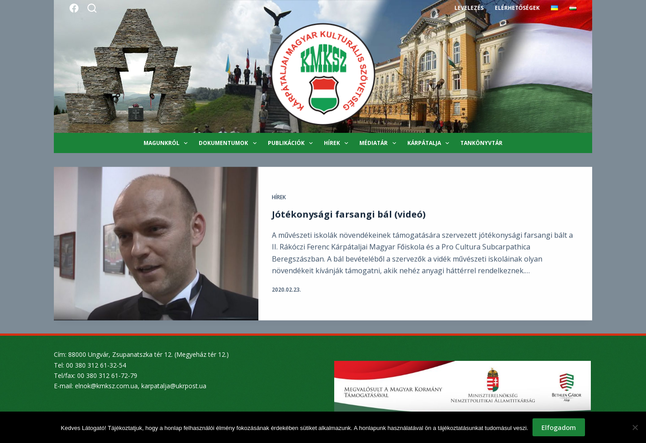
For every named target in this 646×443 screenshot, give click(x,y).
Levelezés (469, 8)
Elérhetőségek (517, 8)
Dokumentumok (229, 143)
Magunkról (167, 143)
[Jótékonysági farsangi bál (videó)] (156, 244)
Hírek (338, 143)
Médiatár (379, 143)
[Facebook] (74, 8)
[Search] (91, 8)
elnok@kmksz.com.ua (106, 386)
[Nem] (634, 427)
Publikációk (292, 143)
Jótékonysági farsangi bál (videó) (349, 215)
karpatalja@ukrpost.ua (173, 386)
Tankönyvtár (481, 143)
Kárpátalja (430, 143)
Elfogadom (558, 427)
